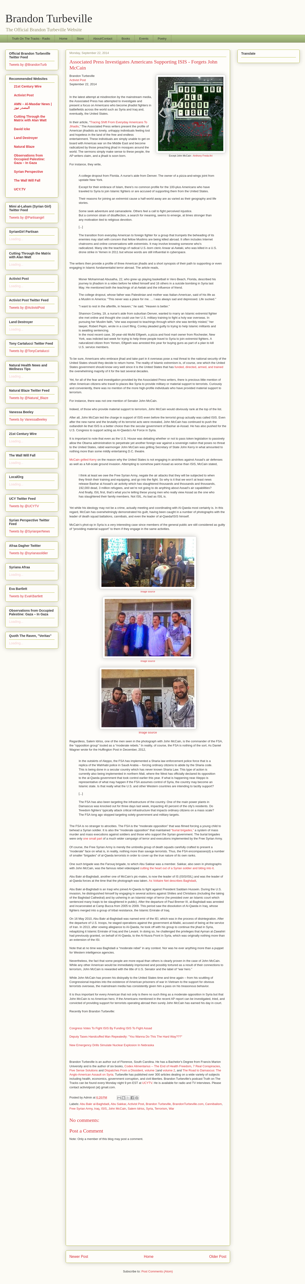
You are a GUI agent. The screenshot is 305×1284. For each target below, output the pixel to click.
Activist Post (77, 80)
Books (126, 38)
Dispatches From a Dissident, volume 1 (130, 1070)
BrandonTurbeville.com (188, 1104)
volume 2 (169, 1070)
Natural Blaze (24, 146)
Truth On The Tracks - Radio (31, 38)
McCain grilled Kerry (83, 459)
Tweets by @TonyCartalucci (29, 351)
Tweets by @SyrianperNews (29, 531)
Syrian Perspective (28, 171)
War (171, 1108)
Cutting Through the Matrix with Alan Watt (30, 118)
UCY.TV (20, 189)
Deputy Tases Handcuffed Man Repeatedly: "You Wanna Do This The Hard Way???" (125, 1036)
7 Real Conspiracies (206, 1066)
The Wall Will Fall (27, 180)
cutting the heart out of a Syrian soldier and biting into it (177, 868)
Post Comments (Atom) (157, 1271)
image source (148, 591)
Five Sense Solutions (83, 1070)
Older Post (217, 1257)
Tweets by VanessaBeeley (28, 419)
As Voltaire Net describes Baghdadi (172, 880)
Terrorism (161, 1108)
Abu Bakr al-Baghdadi (94, 1104)
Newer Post (78, 1257)
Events (144, 38)
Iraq (96, 1108)
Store (80, 38)
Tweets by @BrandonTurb (28, 64)
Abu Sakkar (118, 1104)
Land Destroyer (26, 138)
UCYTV (147, 1083)
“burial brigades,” (182, 830)
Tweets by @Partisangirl (26, 217)
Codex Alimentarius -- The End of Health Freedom (157, 1066)
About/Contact (102, 38)
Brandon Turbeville (48, 18)
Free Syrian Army (80, 1108)
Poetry (162, 38)
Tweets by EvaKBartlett (26, 596)
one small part (92, 838)
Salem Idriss (136, 1108)
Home (63, 38)
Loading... (16, 239)
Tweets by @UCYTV (24, 506)
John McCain (117, 1108)
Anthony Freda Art (203, 155)
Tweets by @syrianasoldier (28, 553)
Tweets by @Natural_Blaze (28, 398)
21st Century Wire (28, 86)
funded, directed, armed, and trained (199, 367)
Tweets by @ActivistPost (27, 307)
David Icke (22, 129)
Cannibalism (213, 1104)
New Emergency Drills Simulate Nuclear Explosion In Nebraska (111, 1045)
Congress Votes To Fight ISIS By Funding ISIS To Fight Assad (110, 1028)
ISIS (104, 1108)
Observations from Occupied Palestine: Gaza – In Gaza (29, 159)
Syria (149, 1108)
